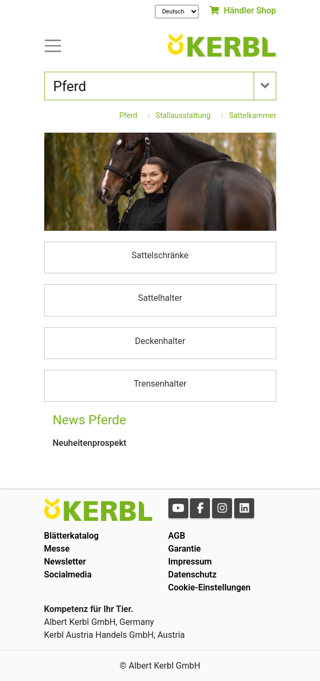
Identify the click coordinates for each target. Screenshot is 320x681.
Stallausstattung (182, 115)
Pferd (128, 115)
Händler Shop (242, 10)
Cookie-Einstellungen (209, 587)
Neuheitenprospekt (90, 443)
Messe (57, 549)
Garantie (184, 549)
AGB (177, 536)
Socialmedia (68, 574)
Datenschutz (192, 574)
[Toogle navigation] (53, 45)
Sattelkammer (252, 115)
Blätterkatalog (71, 536)
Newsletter (65, 561)
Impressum (190, 561)
